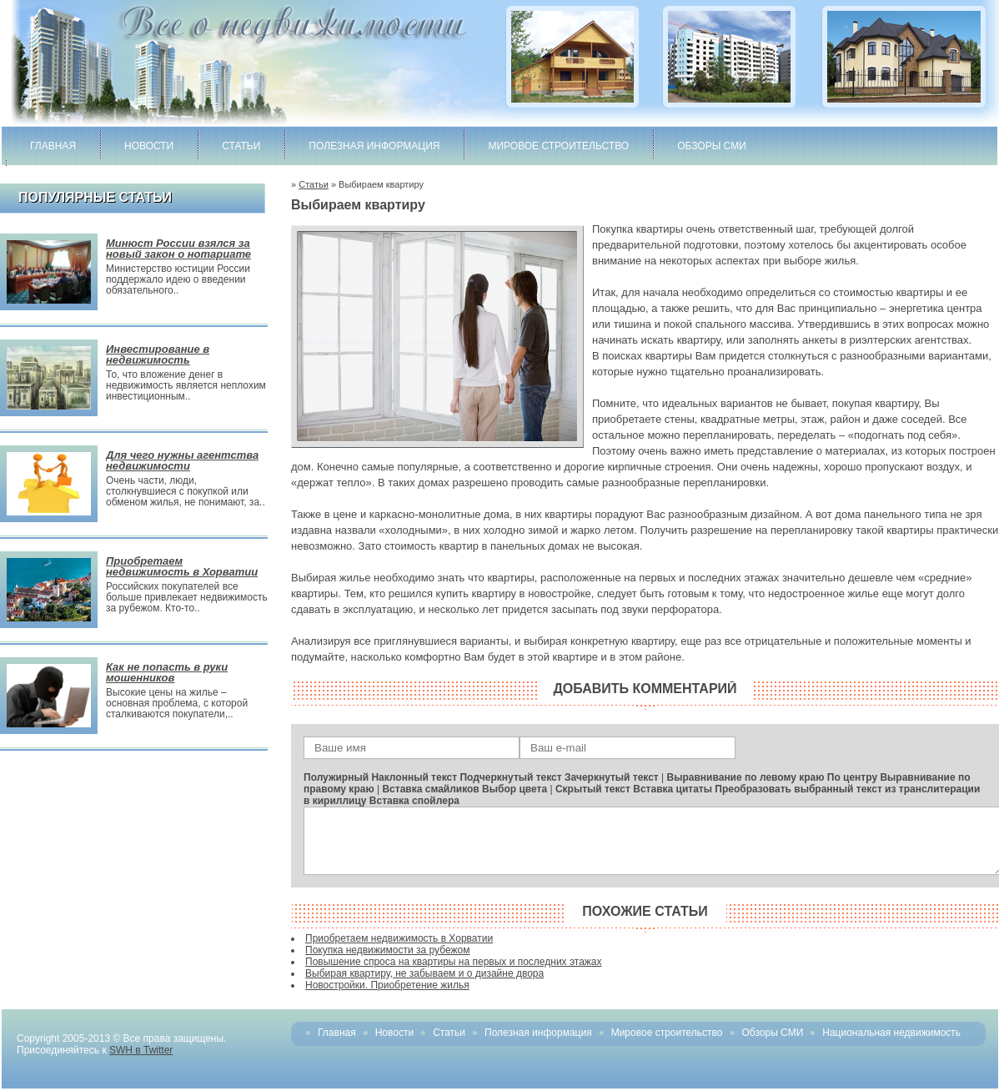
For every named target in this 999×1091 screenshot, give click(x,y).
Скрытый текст (592, 789)
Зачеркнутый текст (612, 777)
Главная (53, 146)
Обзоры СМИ (711, 146)
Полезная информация (374, 146)
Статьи (241, 146)
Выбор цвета (514, 789)
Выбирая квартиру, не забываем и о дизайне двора (424, 973)
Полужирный (336, 777)
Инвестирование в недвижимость (157, 354)
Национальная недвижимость (891, 1032)
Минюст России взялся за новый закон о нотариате (178, 248)
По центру (852, 777)
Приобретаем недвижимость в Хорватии (182, 566)
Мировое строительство (558, 146)
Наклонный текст (414, 777)
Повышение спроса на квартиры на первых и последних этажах (453, 962)
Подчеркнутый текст (510, 777)
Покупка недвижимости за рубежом (387, 950)
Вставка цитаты (672, 789)
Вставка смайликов (430, 789)
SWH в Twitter (141, 1050)
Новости (148, 146)
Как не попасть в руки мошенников (167, 672)
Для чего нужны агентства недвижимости (182, 460)
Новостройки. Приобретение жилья (387, 985)
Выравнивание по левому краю (746, 777)
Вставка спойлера (414, 801)
